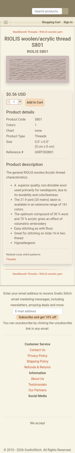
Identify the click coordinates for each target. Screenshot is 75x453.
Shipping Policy (37, 361)
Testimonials (37, 384)
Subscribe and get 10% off (37, 317)
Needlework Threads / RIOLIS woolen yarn (37, 31)
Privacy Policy (37, 356)
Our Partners (38, 390)
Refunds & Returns (37, 367)
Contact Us (37, 350)
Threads (11, 259)
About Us (37, 379)
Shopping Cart (51, 22)
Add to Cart (35, 102)
